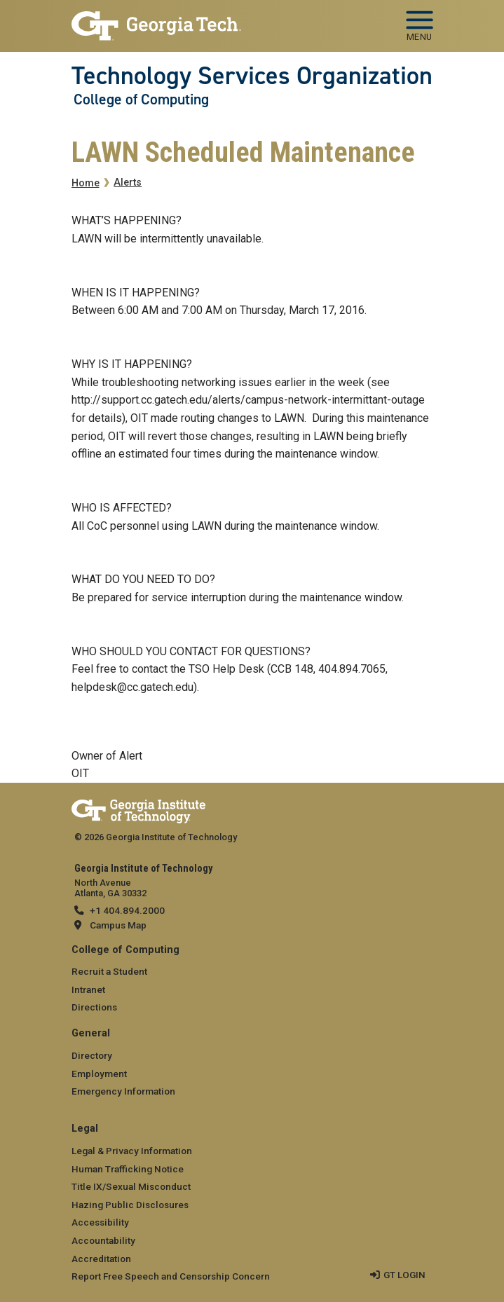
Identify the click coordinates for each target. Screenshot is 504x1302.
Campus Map (118, 925)
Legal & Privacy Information (131, 1150)
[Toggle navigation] (419, 21)
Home (85, 183)
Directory (91, 1055)
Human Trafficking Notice (127, 1168)
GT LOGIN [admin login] (404, 1274)
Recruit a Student (109, 971)
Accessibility (100, 1222)
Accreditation (101, 1258)
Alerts (128, 183)
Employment (99, 1073)
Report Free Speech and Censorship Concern (170, 1276)
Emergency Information (123, 1091)
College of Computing (141, 99)
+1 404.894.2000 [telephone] (127, 910)
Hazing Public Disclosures (130, 1204)
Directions (94, 1007)
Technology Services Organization (252, 75)
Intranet (88, 989)
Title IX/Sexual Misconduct (131, 1186)
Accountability (103, 1240)
